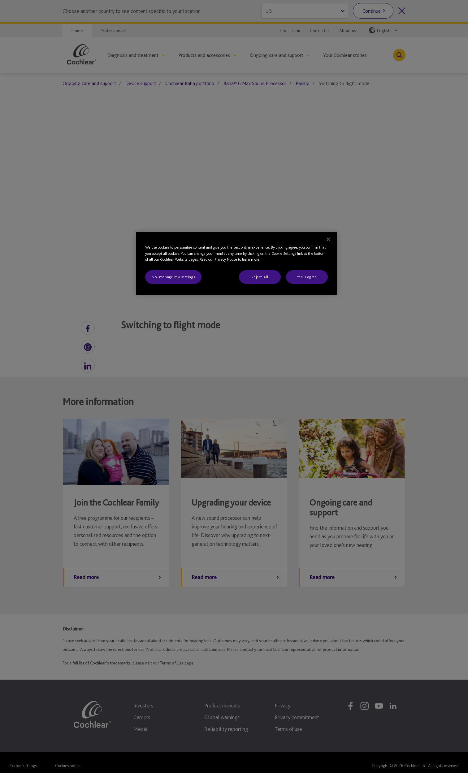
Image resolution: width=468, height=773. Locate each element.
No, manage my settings (173, 277)
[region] (236, 263)
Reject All (259, 277)
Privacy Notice (225, 259)
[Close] (328, 239)
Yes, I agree (307, 277)
